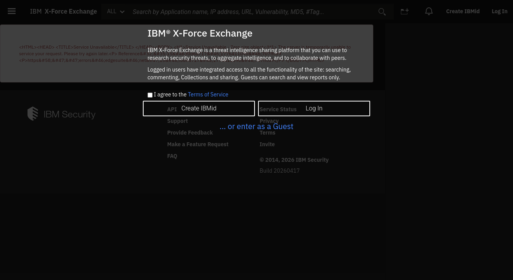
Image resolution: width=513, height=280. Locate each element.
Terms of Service (208, 94)
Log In (314, 108)
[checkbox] (150, 95)
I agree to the (191, 95)
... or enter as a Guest (256, 126)
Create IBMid (198, 108)
